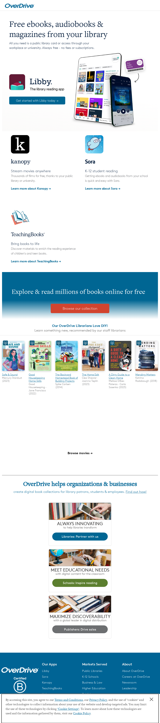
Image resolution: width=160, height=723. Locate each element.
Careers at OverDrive (136, 676)
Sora (45, 676)
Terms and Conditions (68, 700)
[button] (60, 664)
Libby (45, 671)
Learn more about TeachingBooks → (36, 261)
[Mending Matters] (146, 371)
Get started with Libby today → (37, 100)
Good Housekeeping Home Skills (37, 377)
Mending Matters (145, 374)
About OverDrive (133, 671)
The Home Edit (90, 374)
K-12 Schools (90, 676)
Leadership (129, 688)
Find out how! (136, 492)
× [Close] (151, 699)
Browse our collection (80, 308)
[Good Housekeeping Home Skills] (40, 371)
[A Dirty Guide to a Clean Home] (120, 371)
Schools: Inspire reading (80, 583)
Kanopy (47, 682)
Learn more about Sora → (102, 188)
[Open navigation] (153, 5)
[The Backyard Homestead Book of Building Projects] (66, 371)
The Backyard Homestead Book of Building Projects (66, 377)
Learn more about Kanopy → (31, 188)
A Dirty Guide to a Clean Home (119, 376)
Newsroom (129, 682)
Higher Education (94, 688)
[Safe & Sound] (13, 371)
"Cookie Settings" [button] (68, 709)
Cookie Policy (81, 713)
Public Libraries (92, 671)
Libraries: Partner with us (80, 536)
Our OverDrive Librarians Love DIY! (80, 326)
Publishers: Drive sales (80, 629)
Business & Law (92, 682)
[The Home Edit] (93, 371)
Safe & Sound (10, 374)
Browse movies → (80, 453)
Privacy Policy (98, 700)
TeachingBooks (52, 688)
